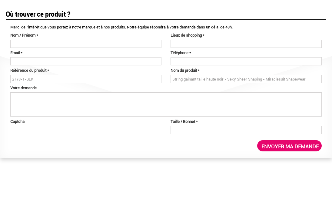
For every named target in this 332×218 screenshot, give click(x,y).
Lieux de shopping (187, 35)
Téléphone (181, 52)
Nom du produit (185, 70)
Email (16, 52)
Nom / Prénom (24, 35)
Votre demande (23, 88)
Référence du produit (29, 70)
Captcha (17, 121)
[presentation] (56, 138)
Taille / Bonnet (184, 121)
